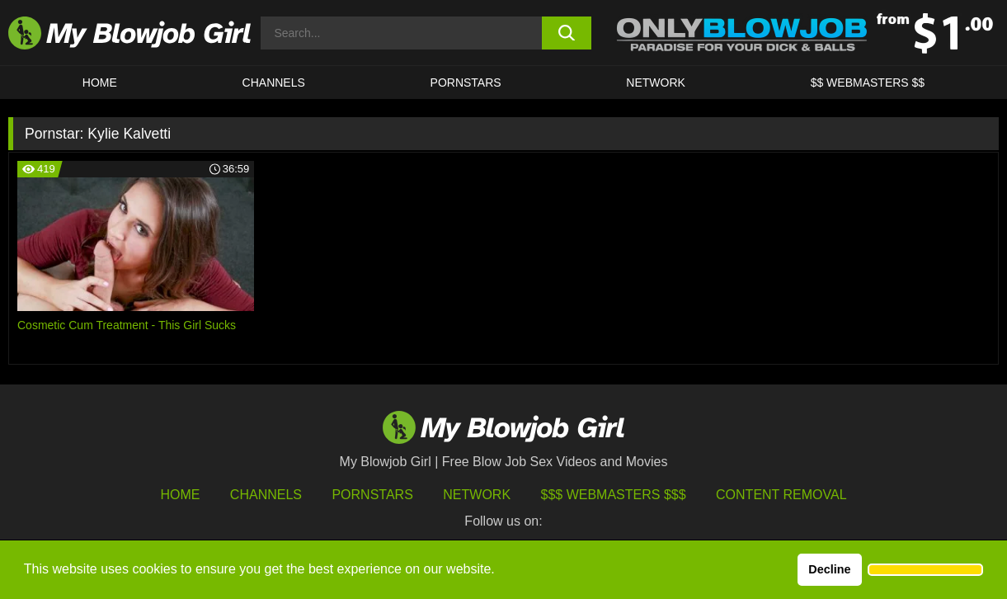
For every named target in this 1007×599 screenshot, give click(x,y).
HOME (99, 82)
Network (655, 82)
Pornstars (372, 495)
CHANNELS (273, 82)
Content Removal (781, 495)
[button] (925, 570)
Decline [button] (829, 569)
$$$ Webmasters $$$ (613, 495)
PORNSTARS (466, 82)
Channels (266, 495)
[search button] (566, 33)
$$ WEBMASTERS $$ (868, 82)
